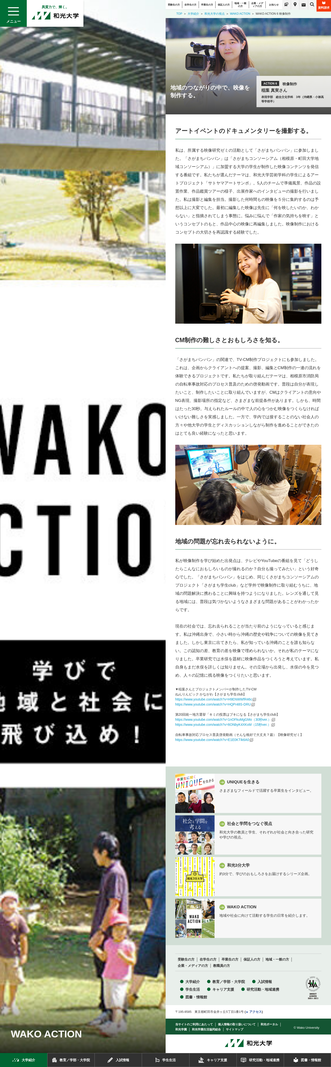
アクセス (255, 1012)
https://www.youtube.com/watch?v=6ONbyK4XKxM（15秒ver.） (223, 725)
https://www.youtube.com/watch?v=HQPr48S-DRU (213, 704)
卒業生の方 (207, 4)
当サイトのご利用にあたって (194, 1024)
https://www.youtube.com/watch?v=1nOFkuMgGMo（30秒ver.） (223, 719)
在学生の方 (190, 4)
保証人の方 (224, 4)
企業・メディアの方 (257, 4)
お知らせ (274, 4)
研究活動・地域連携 (263, 989)
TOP (179, 13)
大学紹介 (193, 13)
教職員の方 (221, 966)
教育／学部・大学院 (228, 982)
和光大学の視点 (214, 13)
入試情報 (264, 982)
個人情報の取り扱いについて (237, 1024)
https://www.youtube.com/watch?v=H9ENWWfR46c (213, 699)
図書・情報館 (196, 997)
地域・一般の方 (240, 4)
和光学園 (181, 1029)
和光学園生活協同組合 (206, 1029)
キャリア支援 (223, 989)
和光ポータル (269, 1024)
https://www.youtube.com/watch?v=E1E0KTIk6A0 (212, 740)
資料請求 (324, 5)
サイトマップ (234, 1029)
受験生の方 (174, 4)
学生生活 (192, 989)
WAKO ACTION (240, 13)
